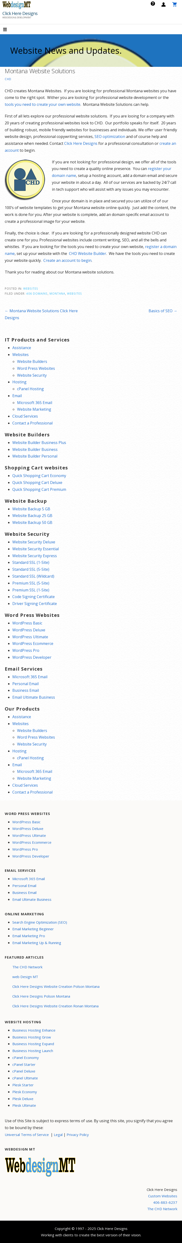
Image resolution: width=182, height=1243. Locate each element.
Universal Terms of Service (27, 1134)
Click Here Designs (19, 13)
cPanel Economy (25, 1057)
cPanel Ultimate (25, 1078)
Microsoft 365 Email (34, 402)
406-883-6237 (165, 1202)
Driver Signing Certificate (34, 603)
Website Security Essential (35, 548)
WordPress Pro (25, 650)
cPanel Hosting (30, 388)
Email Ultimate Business (33, 697)
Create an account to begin (67, 260)
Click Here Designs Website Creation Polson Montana (56, 986)
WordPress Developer (31, 657)
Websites (30, 288)
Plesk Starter (23, 1084)
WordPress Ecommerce (32, 643)
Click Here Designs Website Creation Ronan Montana (55, 1006)
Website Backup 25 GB (32, 515)
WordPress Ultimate (30, 636)
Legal (58, 1134)
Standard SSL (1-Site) (30, 562)
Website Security (32, 375)
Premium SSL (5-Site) (30, 583)
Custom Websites (162, 1196)
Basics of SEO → (163, 310)
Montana (57, 293)
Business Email (25, 690)
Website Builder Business (35, 449)
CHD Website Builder (87, 253)
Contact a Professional (32, 423)
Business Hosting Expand (33, 1043)
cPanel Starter (24, 1064)
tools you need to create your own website (42, 104)
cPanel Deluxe (23, 1071)
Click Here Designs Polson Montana (41, 996)
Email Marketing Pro (28, 935)
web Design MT (25, 976)
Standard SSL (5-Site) (30, 569)
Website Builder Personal (34, 456)
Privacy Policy (78, 1134)
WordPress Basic (27, 623)
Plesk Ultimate (24, 1105)
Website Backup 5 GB (31, 509)
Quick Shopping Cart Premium (39, 489)
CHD (8, 79)
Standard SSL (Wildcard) (33, 576)
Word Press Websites (36, 368)
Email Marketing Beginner (33, 928)
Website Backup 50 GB (32, 522)
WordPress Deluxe (28, 630)
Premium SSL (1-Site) (30, 590)
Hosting (19, 382)
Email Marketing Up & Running (36, 942)
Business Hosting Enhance (33, 1030)
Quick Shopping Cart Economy (39, 475)
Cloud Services (25, 416)
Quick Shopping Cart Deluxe (37, 482)
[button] (9, 29)
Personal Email (25, 683)
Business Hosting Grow (31, 1037)
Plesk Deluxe (22, 1098)
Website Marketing (34, 409)
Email (17, 395)
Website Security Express (34, 555)
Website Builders (32, 361)
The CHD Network (27, 967)
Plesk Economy (24, 1091)
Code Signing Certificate (33, 596)
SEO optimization (110, 136)
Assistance (21, 347)
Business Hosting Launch (32, 1050)
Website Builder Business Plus (39, 442)
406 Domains (37, 293)
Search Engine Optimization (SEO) (39, 922)
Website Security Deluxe (33, 542)
